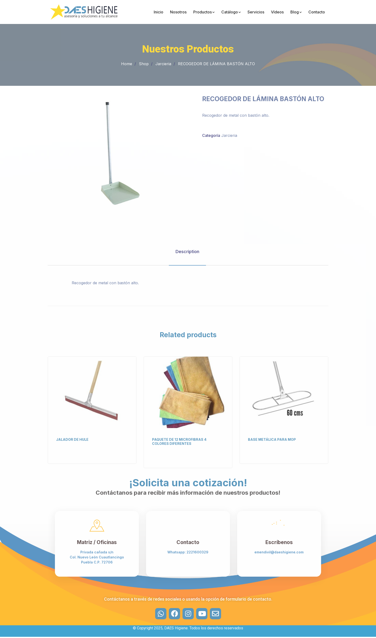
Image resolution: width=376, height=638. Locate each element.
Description (187, 251)
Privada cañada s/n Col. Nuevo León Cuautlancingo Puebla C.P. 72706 (97, 557)
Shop (144, 63)
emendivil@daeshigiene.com (279, 552)
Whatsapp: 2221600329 (187, 552)
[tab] (187, 251)
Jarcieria (163, 63)
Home (126, 63)
